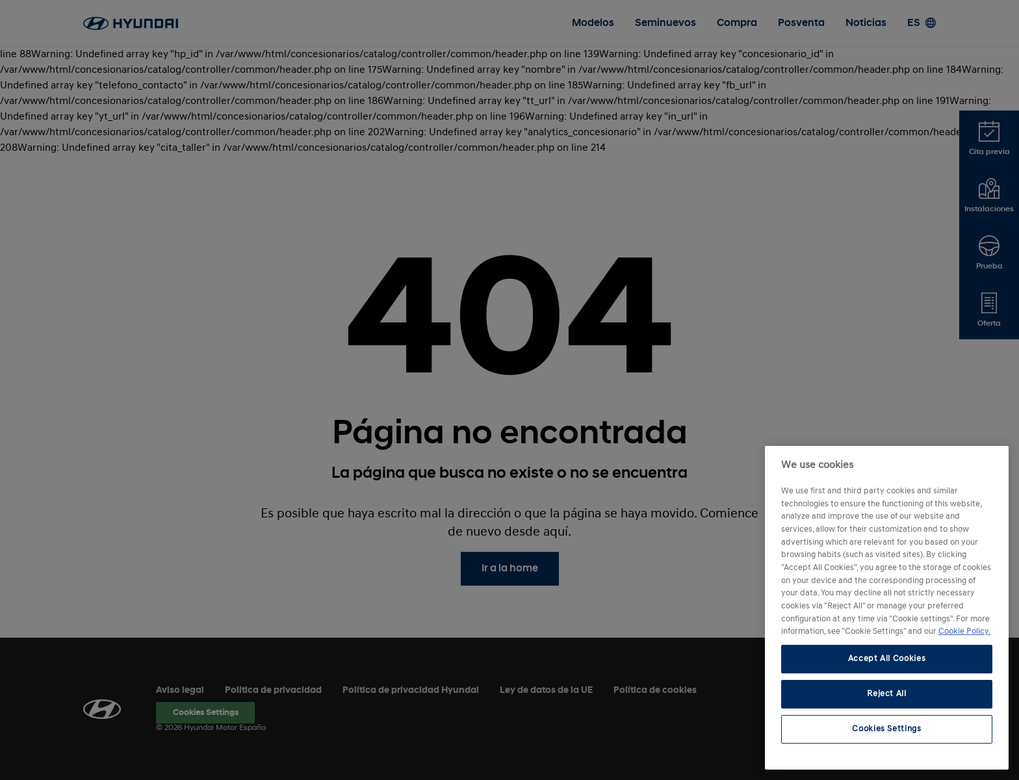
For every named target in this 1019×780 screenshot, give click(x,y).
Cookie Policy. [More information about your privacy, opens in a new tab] (964, 631)
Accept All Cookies (887, 659)
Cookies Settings (887, 729)
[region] (887, 608)
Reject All (887, 694)
